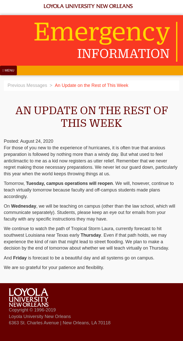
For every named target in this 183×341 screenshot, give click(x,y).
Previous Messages (27, 85)
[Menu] (8, 70)
